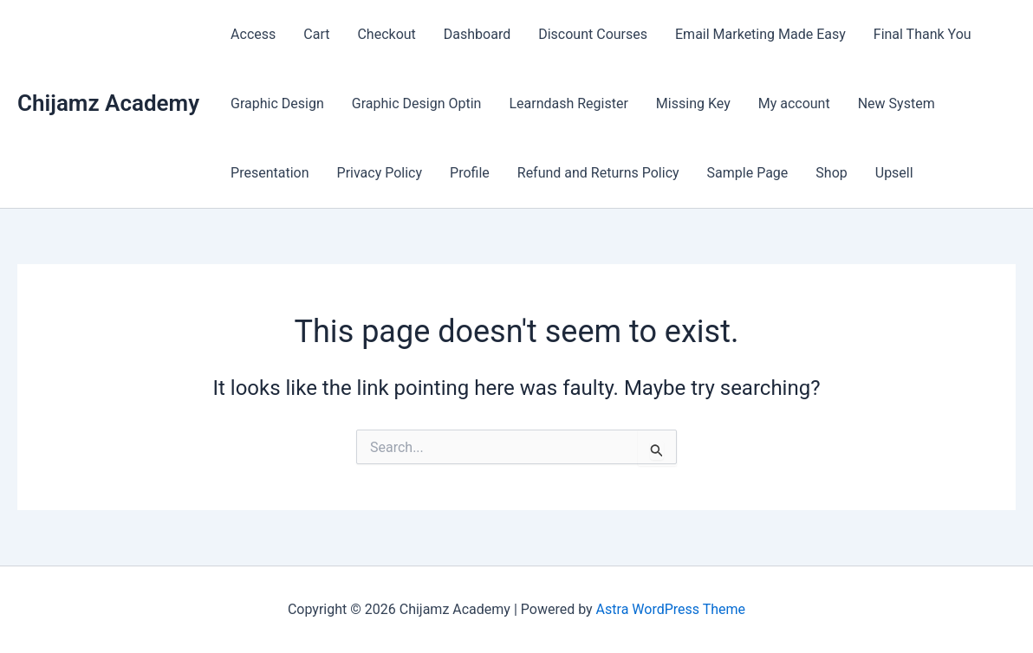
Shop (831, 173)
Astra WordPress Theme (670, 609)
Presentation (270, 173)
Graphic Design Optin (417, 103)
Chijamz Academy (108, 103)
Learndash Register (568, 103)
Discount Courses (592, 34)
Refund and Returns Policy (598, 173)
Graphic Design (277, 103)
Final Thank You (922, 34)
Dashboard (477, 34)
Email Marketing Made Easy (760, 34)
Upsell (894, 173)
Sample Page (748, 173)
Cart (316, 34)
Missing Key (693, 103)
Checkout (386, 34)
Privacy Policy (380, 173)
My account (794, 103)
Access (253, 34)
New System (896, 103)
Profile (470, 173)
